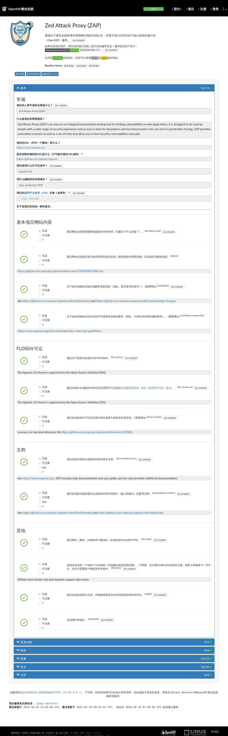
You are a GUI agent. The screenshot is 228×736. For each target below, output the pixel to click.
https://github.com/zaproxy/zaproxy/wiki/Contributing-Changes (136, 300)
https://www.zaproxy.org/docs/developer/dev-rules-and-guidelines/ (60, 330)
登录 (214, 9)
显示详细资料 (79, 40)
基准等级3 (94, 65)
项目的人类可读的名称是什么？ (35, 105)
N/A (42, 467)
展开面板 (19, 73)
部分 (177, 9)
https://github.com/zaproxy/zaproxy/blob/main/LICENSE (96, 432)
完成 (42, 230)
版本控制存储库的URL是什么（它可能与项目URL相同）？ (50, 154)
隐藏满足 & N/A (50, 73)
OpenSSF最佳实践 (21, 9)
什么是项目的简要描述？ (31, 118)
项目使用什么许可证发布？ (32, 165)
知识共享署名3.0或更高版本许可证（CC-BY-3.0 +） (51, 692)
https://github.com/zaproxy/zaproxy (37, 158)
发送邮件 (49, 733)
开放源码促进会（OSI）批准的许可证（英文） (147, 387)
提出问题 (63, 733)
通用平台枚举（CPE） (37, 192)
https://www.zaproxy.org (31, 147)
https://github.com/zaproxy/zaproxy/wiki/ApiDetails (130, 512)
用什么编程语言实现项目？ (32, 179)
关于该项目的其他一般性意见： (35, 206)
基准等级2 (81, 65)
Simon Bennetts (47, 703)
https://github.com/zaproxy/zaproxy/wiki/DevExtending (58, 512)
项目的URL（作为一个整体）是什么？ (38, 142)
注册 (202, 9)
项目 (190, 9)
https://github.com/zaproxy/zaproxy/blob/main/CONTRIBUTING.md (60, 271)
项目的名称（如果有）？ (43, 192)
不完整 (42, 235)
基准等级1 (69, 65)
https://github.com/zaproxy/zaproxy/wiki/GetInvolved (56, 300)
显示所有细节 (33, 73)
